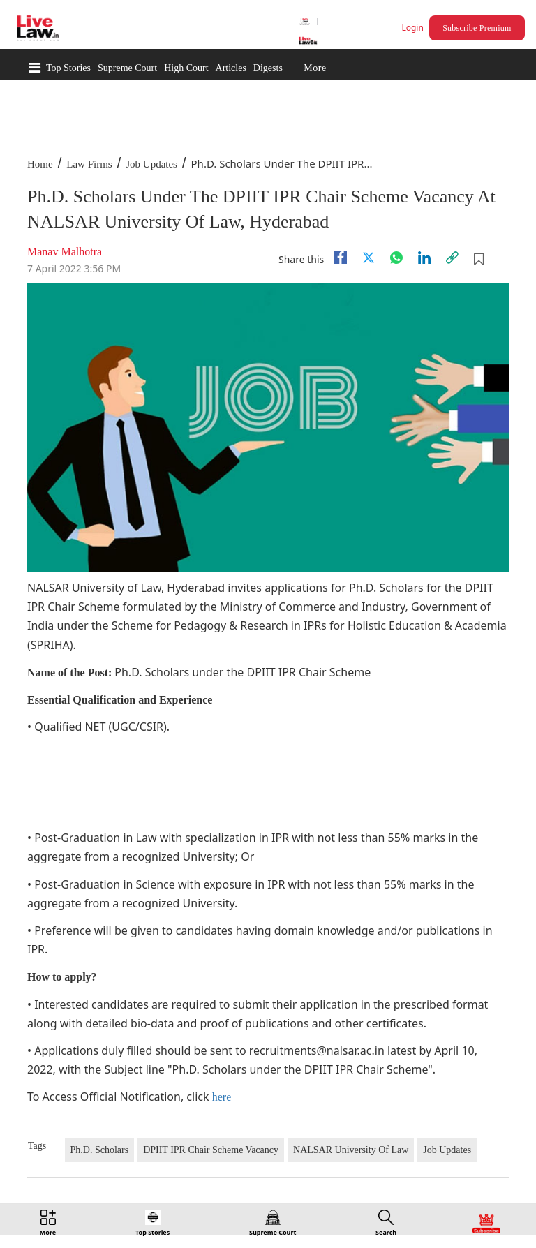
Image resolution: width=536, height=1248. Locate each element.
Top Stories (68, 68)
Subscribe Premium (476, 28)
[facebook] (340, 257)
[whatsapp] (396, 257)
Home (40, 164)
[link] (452, 257)
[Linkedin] (424, 257)
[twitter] (368, 257)
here (222, 1097)
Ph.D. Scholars (99, 1150)
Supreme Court (127, 68)
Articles (231, 68)
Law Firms (89, 164)
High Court (186, 68)
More (315, 68)
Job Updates (151, 164)
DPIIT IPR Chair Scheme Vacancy (210, 1150)
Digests (268, 68)
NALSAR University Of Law (350, 1150)
